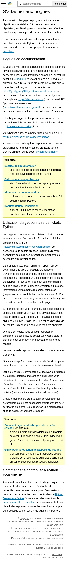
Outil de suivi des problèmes (21, 179)
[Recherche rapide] (35, 3)
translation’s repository (19, 126)
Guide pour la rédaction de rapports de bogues (32, 449)
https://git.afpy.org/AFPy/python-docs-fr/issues (29, 91)
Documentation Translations (21, 206)
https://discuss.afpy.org (31, 99)
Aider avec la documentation (21, 192)
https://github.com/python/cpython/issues (27, 246)
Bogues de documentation (20, 165)
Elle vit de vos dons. (53, 548)
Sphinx (54, 557)
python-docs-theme (47, 151)
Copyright (24, 518)
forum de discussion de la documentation (26, 137)
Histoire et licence (54, 538)
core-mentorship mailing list (18, 502)
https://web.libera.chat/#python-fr (22, 107)
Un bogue (57, 554)
